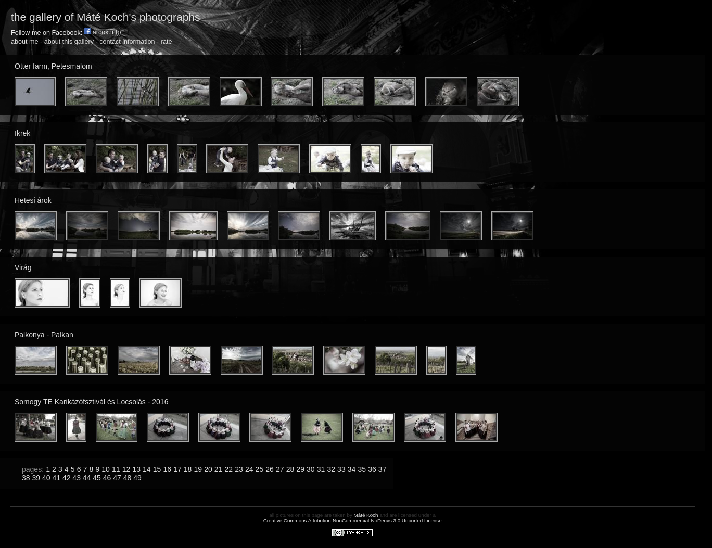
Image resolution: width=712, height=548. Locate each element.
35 (362, 469)
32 (331, 469)
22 (229, 469)
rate (166, 41)
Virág (23, 267)
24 (249, 469)
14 (147, 469)
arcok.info (102, 32)
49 (137, 478)
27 (280, 469)
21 (218, 469)
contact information (127, 41)
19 (198, 469)
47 (117, 478)
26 (269, 469)
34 (352, 469)
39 (36, 478)
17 (177, 469)
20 (208, 469)
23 (239, 469)
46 (107, 478)
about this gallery (69, 41)
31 (321, 469)
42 (66, 478)
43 (76, 478)
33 (341, 469)
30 (311, 469)
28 (290, 469)
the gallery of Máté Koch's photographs (105, 17)
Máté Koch (366, 515)
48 (127, 478)
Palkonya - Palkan (44, 334)
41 (56, 478)
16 (167, 469)
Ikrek (22, 133)
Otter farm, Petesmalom (53, 66)
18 (188, 469)
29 (300, 469)
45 (97, 478)
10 (105, 469)
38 (26, 478)
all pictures (281, 515)
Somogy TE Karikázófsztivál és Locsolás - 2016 (91, 402)
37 (382, 469)
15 (157, 469)
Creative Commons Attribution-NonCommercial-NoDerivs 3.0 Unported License (352, 521)
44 (87, 478)
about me (25, 41)
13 (136, 469)
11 (116, 469)
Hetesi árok (33, 200)
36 (372, 469)
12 (126, 469)
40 (46, 478)
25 (260, 469)
